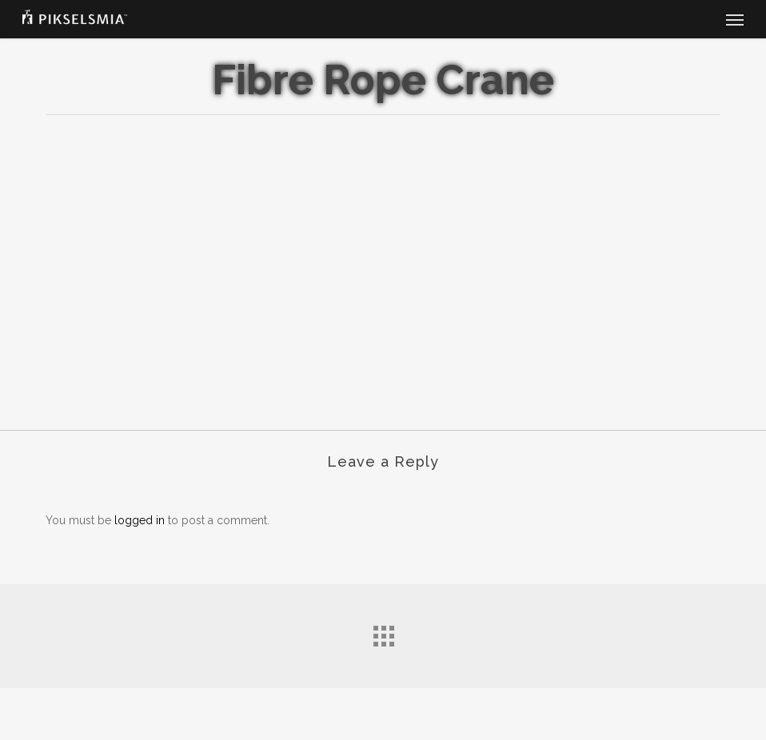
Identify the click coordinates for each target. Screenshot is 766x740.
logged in (139, 520)
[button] (735, 19)
